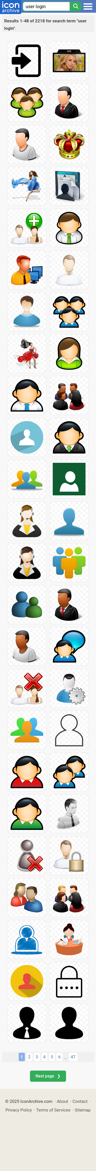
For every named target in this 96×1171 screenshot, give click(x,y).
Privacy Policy (18, 1110)
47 (73, 1056)
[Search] (75, 6)
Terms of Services (53, 1110)
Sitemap (83, 1110)
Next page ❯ (48, 1076)
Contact (80, 1101)
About (62, 1101)
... (65, 1057)
